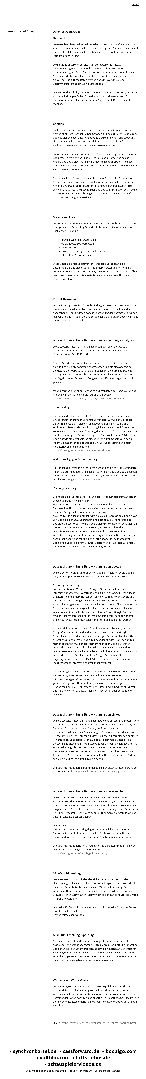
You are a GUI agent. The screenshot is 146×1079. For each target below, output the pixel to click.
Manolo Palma (15, 5)
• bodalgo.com (119, 1052)
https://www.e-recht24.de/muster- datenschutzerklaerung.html (99, 1023)
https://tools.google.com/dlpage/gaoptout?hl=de (81, 451)
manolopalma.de (41, 1071)
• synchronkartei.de (32, 1052)
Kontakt (72, 1071)
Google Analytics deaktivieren (83, 480)
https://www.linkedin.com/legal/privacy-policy (98, 772)
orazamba (60, 1071)
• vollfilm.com (53, 1058)
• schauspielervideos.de (73, 1064)
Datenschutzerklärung (107, 1071)
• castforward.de (79, 1052)
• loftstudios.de (91, 1058)
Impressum (85, 1071)
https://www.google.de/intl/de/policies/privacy (80, 854)
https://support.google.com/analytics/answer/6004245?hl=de (88, 399)
